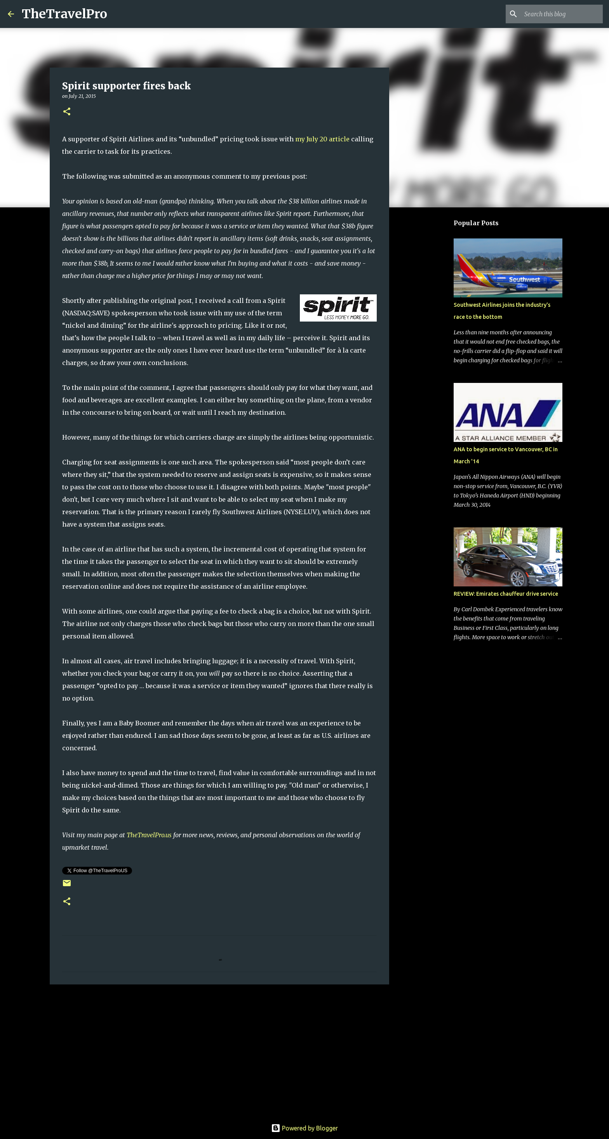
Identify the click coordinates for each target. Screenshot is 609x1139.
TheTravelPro (64, 14)
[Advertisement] (219, 1050)
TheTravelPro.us (149, 835)
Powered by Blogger (304, 1128)
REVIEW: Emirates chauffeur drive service (506, 594)
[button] (66, 112)
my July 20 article (322, 139)
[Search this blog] (562, 14)
